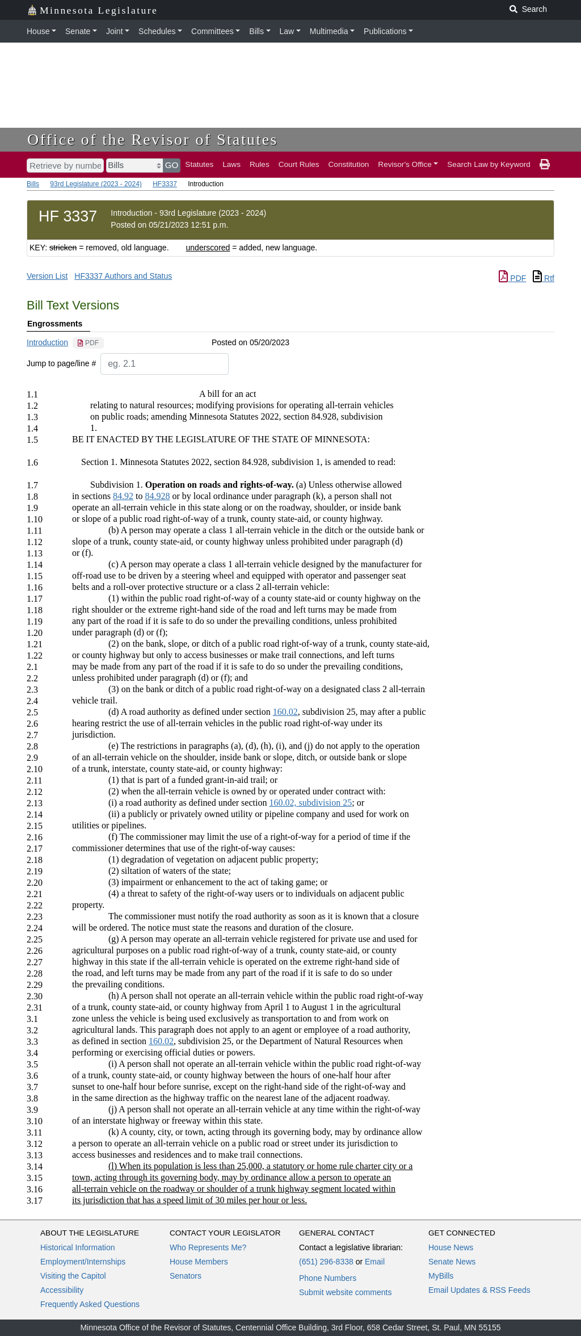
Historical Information (77, 1247)
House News (450, 1247)
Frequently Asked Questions (90, 1304)
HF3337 (165, 184)
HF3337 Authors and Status (123, 275)
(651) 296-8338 (326, 1261)
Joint (114, 31)
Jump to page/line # (61, 363)
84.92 (123, 496)
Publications (385, 31)
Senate (77, 31)
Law (287, 31)
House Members (199, 1261)
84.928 (157, 496)
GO (172, 165)
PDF (512, 278)
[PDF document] (88, 343)
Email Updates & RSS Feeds (479, 1290)
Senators (185, 1275)
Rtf (543, 278)
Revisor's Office (405, 164)
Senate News (451, 1261)
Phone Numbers (327, 1278)
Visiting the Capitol (73, 1275)
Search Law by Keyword (489, 164)
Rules (260, 164)
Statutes (199, 164)
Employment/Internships (82, 1261)
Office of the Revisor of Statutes (152, 139)
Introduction (47, 342)
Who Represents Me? (208, 1247)
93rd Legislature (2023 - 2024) (95, 184)
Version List (47, 275)
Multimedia (329, 31)
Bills (256, 31)
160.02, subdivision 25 (310, 802)
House (38, 31)
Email (375, 1261)
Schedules (156, 31)
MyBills (440, 1275)
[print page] (544, 164)
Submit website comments (345, 1292)
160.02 (285, 712)
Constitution (349, 164)
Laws (231, 164)
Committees (212, 31)
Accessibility (61, 1290)
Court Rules (299, 164)
